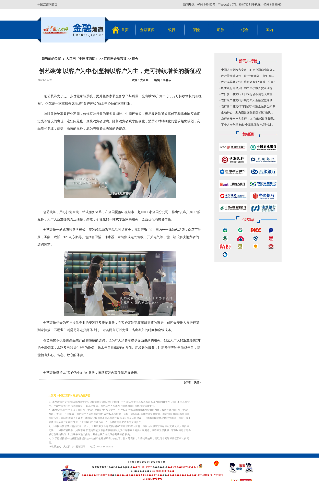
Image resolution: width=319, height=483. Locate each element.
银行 (171, 30)
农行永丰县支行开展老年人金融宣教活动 (246, 100)
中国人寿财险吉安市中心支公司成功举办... (248, 69)
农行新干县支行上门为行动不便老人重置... (248, 94)
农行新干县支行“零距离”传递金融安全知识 (248, 106)
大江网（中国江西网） (82, 58)
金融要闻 (147, 30)
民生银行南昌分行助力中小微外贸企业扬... (248, 88)
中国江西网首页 (47, 4)
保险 (196, 30)
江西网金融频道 (115, 58)
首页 (125, 30)
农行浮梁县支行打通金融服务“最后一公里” (248, 82)
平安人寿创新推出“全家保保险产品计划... (247, 124)
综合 (245, 30)
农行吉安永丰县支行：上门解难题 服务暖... (248, 118)
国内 (269, 30)
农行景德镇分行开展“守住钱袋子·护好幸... (247, 75)
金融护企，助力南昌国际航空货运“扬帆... (247, 112)
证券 (220, 30)
